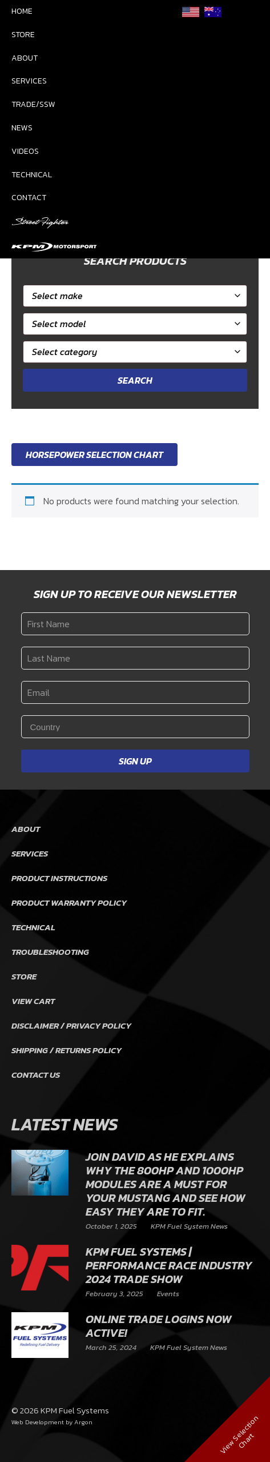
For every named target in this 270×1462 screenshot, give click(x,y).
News (22, 128)
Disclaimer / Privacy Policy (71, 1025)
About (24, 58)
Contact (28, 198)
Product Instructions (59, 878)
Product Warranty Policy (69, 902)
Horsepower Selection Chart (94, 454)
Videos (25, 151)
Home (22, 11)
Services (29, 81)
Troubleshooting (50, 951)
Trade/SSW (33, 104)
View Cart (33, 1000)
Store (23, 35)
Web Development (37, 1422)
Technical (31, 175)
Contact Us (35, 1074)
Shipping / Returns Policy (66, 1050)
